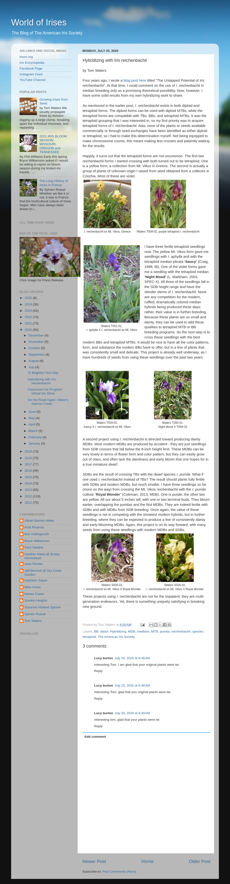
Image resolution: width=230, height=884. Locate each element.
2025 (29, 298)
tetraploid (89, 637)
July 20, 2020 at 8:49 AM (132, 713)
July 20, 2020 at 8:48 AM (132, 685)
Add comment (95, 736)
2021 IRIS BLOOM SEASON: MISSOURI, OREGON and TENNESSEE (53, 144)
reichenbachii (181, 631)
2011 (29, 502)
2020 (29, 330)
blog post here (134, 80)
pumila (165, 631)
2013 (29, 490)
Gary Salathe (33, 547)
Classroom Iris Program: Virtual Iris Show (45, 391)
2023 (29, 311)
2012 (29, 496)
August (34, 361)
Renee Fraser (34, 594)
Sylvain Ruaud (34, 614)
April (32, 424)
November (36, 342)
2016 (29, 470)
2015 (29, 477)
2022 (29, 317)
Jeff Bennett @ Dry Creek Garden (43, 572)
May (32, 418)
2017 (29, 464)
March (33, 431)
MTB (154, 631)
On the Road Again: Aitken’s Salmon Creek (48, 402)
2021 (29, 323)
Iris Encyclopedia (32, 62)
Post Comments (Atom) (119, 871)
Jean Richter (33, 564)
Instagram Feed (31, 74)
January (35, 443)
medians (143, 631)
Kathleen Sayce (35, 580)
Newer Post (94, 861)
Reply (98, 671)
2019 (29, 451)
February (36, 437)
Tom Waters (33, 621)
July (32, 367)
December (36, 335)
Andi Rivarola (34, 527)
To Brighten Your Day (43, 373)
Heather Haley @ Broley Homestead (42, 556)
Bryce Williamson (37, 541)
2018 (29, 458)
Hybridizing (118, 631)
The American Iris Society (116, 637)
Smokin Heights (35, 600)
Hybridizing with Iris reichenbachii (42, 381)
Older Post (199, 861)
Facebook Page (31, 68)
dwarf (104, 631)
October (35, 348)
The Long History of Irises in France (53, 183)
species (197, 631)
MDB (131, 631)
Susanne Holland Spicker (42, 607)
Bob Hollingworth (36, 534)
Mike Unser (32, 587)
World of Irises (38, 22)
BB (96, 631)
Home (147, 861)
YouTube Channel (32, 80)
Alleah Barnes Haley (39, 520)
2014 (29, 483)
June (32, 412)
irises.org (26, 57)
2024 (29, 304)
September (37, 354)
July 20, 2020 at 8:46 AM (132, 658)
